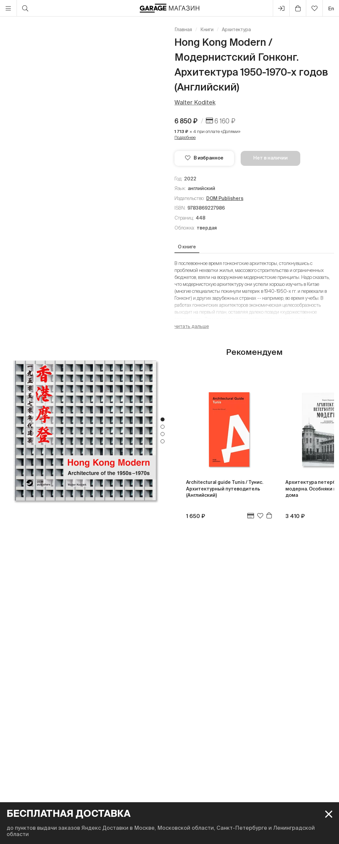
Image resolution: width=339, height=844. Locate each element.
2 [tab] (163, 427)
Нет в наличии (270, 158)
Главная (183, 29)
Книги (207, 29)
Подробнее (185, 137)
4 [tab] (163, 441)
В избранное (204, 158)
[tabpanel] (85, 430)
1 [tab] (163, 420)
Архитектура (236, 29)
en (331, 8)
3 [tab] (163, 434)
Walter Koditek (195, 102)
